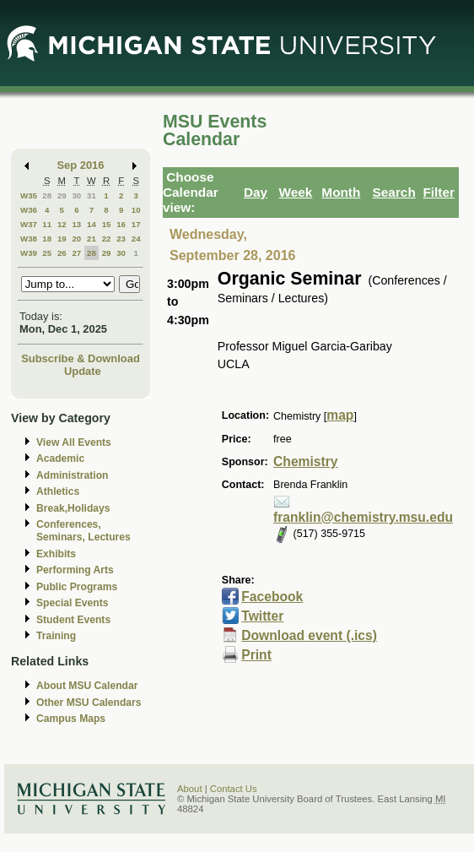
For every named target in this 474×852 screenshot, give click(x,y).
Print (256, 655)
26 (62, 253)
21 (91, 238)
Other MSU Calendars (89, 702)
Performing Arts (75, 570)
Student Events (73, 620)
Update (82, 371)
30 (76, 195)
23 (121, 238)
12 (62, 224)
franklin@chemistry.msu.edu (363, 517)
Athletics (57, 491)
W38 (28, 238)
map (339, 415)
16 (121, 224)
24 (136, 238)
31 (91, 195)
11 (46, 224)
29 (62, 195)
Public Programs (76, 587)
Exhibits (56, 554)
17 (136, 224)
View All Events (73, 442)
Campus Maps (70, 718)
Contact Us (233, 789)
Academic (60, 458)
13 (76, 224)
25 (46, 253)
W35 (28, 195)
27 (76, 253)
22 (106, 238)
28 (46, 195)
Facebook (272, 596)
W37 (28, 224)
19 (62, 238)
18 (46, 238)
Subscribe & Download (80, 358)
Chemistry (305, 461)
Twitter (262, 616)
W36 (28, 209)
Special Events (72, 603)
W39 (28, 253)
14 (91, 224)
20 (76, 238)
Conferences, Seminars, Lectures (83, 530)
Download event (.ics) (309, 635)
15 (106, 224)
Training (56, 636)
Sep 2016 (81, 165)
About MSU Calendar (86, 686)
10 (136, 209)
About (189, 789)
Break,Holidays (73, 508)
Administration (72, 475)
